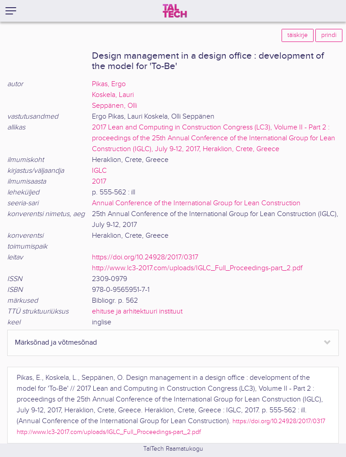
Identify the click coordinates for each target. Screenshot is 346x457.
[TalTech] (174, 11)
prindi (329, 35)
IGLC (99, 170)
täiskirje (297, 35)
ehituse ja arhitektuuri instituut (137, 311)
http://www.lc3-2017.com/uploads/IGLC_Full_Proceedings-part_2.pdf (197, 268)
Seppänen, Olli (114, 106)
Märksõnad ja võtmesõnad (56, 342)
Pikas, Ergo (109, 84)
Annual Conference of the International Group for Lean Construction (196, 203)
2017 (99, 181)
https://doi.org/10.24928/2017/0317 (145, 257)
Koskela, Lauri (113, 95)
